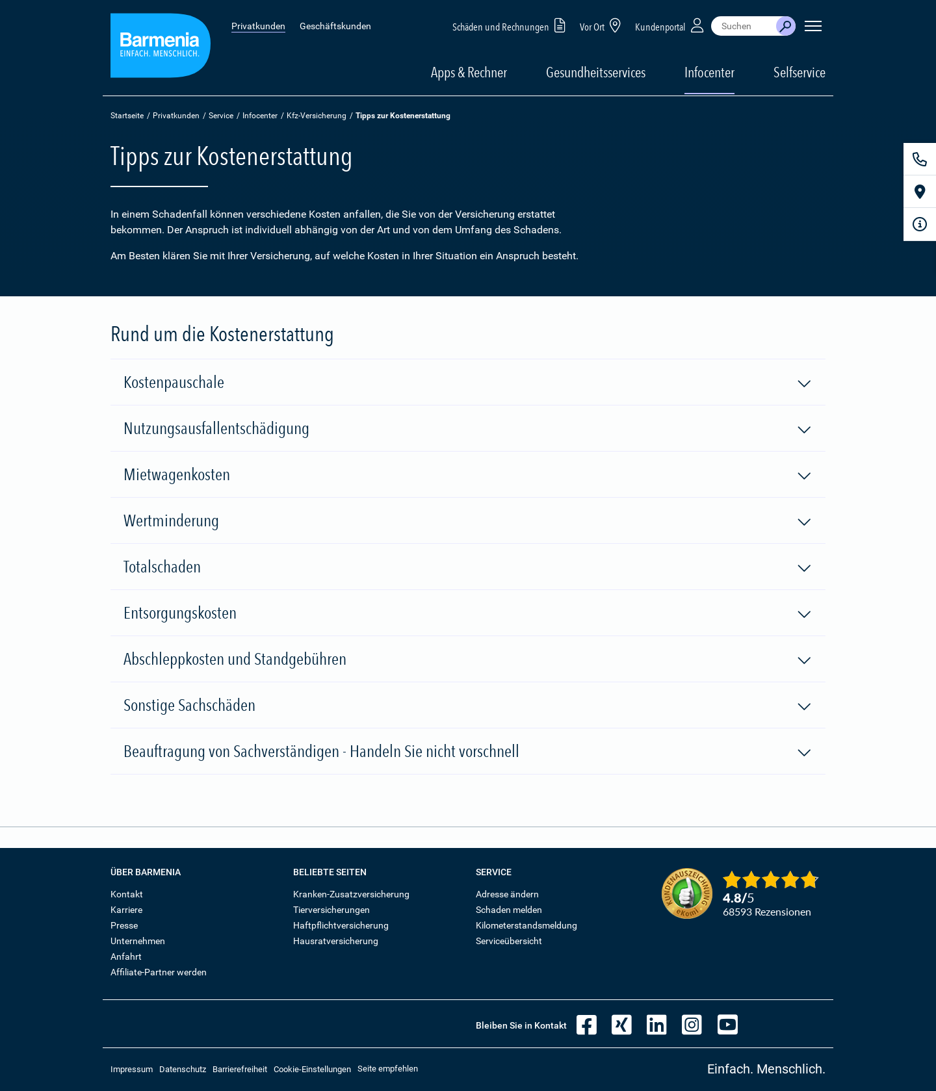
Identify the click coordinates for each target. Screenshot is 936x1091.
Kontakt (126, 894)
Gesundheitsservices (595, 72)
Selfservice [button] (800, 72)
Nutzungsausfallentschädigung (468, 429)
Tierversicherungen (331, 910)
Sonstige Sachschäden (468, 706)
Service (221, 115)
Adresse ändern (507, 894)
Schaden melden (509, 910)
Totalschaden (468, 567)
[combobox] (743, 26)
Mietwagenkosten (468, 475)
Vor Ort (602, 25)
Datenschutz (182, 1069)
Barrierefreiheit (240, 1069)
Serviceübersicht (509, 941)
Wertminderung (468, 521)
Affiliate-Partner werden (158, 972)
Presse (124, 925)
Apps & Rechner (469, 72)
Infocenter (260, 115)
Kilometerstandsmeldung (526, 925)
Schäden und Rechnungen (511, 25)
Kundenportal (671, 25)
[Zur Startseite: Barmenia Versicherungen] (160, 48)
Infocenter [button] (709, 72)
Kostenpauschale (468, 383)
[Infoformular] (920, 224)
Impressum (131, 1069)
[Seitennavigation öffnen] (813, 26)
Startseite (127, 115)
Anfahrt (126, 956)
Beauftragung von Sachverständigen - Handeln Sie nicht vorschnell (468, 752)
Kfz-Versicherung (316, 115)
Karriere (126, 910)
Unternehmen (137, 941)
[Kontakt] (920, 159)
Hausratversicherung (335, 941)
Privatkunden (258, 26)
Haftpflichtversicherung (341, 925)
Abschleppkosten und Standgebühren (468, 659)
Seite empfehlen (388, 1068)
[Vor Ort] (920, 191)
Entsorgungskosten (468, 613)
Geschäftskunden (335, 26)
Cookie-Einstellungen (312, 1069)
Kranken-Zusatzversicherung (351, 894)
